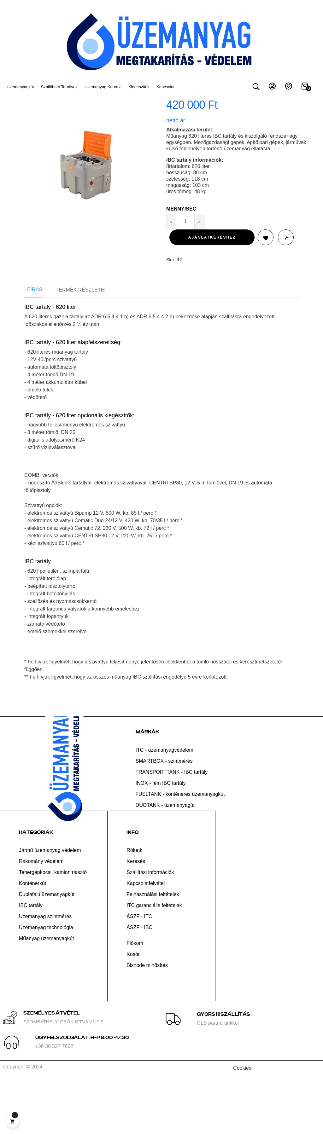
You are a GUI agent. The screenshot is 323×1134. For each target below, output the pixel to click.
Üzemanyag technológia (46, 983)
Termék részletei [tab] (81, 345)
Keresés (135, 916)
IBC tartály (31, 960)
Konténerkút (32, 938)
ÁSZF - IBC (139, 983)
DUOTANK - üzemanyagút (165, 860)
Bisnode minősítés (147, 1020)
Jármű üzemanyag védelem (50, 905)
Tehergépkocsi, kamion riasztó (53, 927)
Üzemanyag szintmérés (45, 972)
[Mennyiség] (185, 277)
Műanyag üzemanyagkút (46, 994)
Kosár (133, 1009)
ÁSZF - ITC (139, 972)
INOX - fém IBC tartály (161, 838)
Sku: (170, 315)
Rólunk (134, 905)
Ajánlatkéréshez (212, 293)
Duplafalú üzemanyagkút (46, 949)
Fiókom (134, 998)
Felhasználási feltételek (152, 949)
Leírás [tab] (33, 345)
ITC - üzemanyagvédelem (164, 805)
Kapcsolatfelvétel (145, 938)
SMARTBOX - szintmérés (164, 816)
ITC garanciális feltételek (154, 960)
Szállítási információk (150, 927)
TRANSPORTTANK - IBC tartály (172, 827)
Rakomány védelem (41, 916)
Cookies (242, 1123)
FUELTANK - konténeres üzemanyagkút (180, 849)
